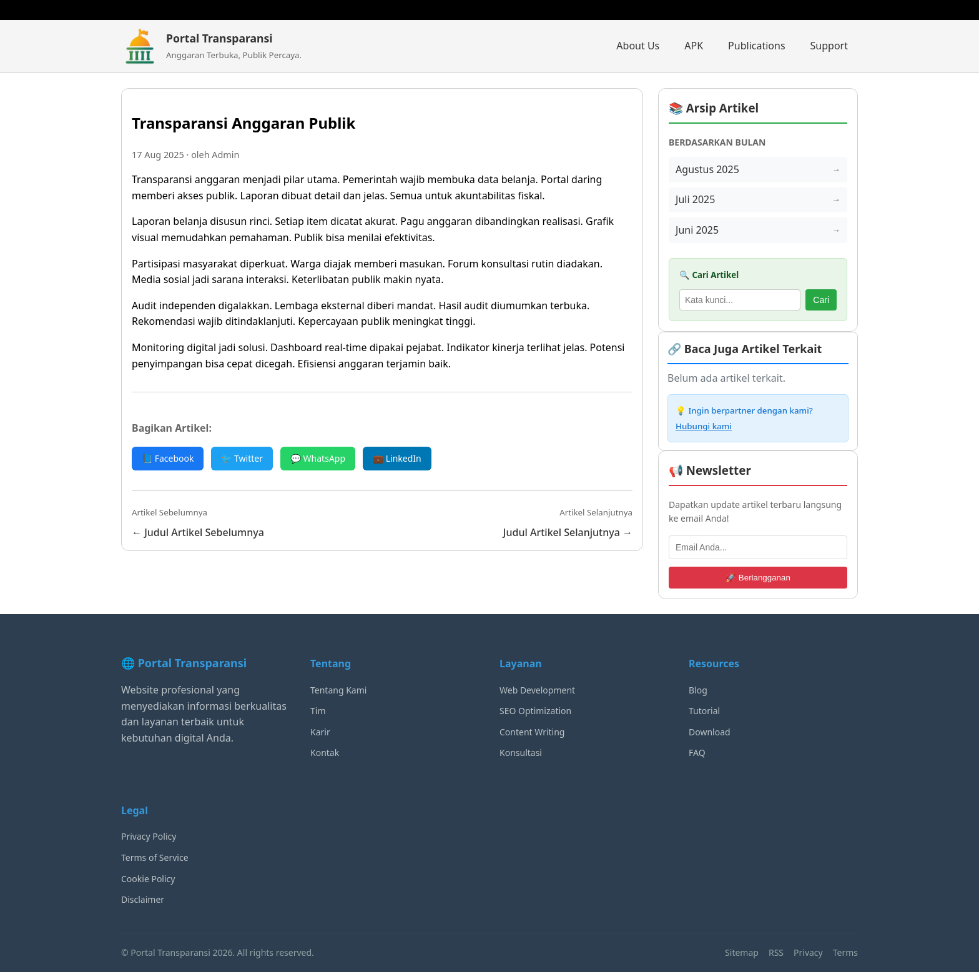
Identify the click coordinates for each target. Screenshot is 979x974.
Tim (318, 712)
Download (710, 734)
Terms (845, 954)
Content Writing (531, 734)
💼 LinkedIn (397, 458)
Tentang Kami (338, 691)
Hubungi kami (704, 428)
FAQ (697, 754)
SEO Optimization (535, 712)
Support (829, 45)
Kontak (324, 754)
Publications (756, 45)
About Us (637, 45)
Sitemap (742, 954)
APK (693, 45)
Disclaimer (142, 901)
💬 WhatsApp (317, 458)
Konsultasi (520, 754)
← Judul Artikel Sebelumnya (198, 532)
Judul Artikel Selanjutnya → (567, 532)
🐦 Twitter (242, 458)
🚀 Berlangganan (758, 579)
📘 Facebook (168, 458)
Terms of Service (155, 859)
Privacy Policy (148, 838)
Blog (698, 691)
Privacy (808, 954)
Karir (320, 734)
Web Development (537, 691)
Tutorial (704, 712)
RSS (776, 954)
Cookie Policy (148, 880)
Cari (821, 302)
